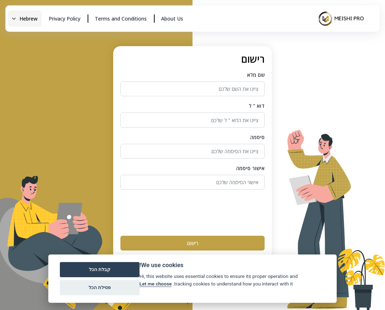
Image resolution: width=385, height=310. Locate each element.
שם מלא (256, 74)
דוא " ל (257, 105)
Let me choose (156, 284)
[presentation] (210, 211)
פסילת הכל (100, 287)
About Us (172, 18)
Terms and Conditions (121, 18)
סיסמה (257, 137)
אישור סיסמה (250, 168)
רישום (192, 243)
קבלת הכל (99, 269)
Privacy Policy (64, 18)
